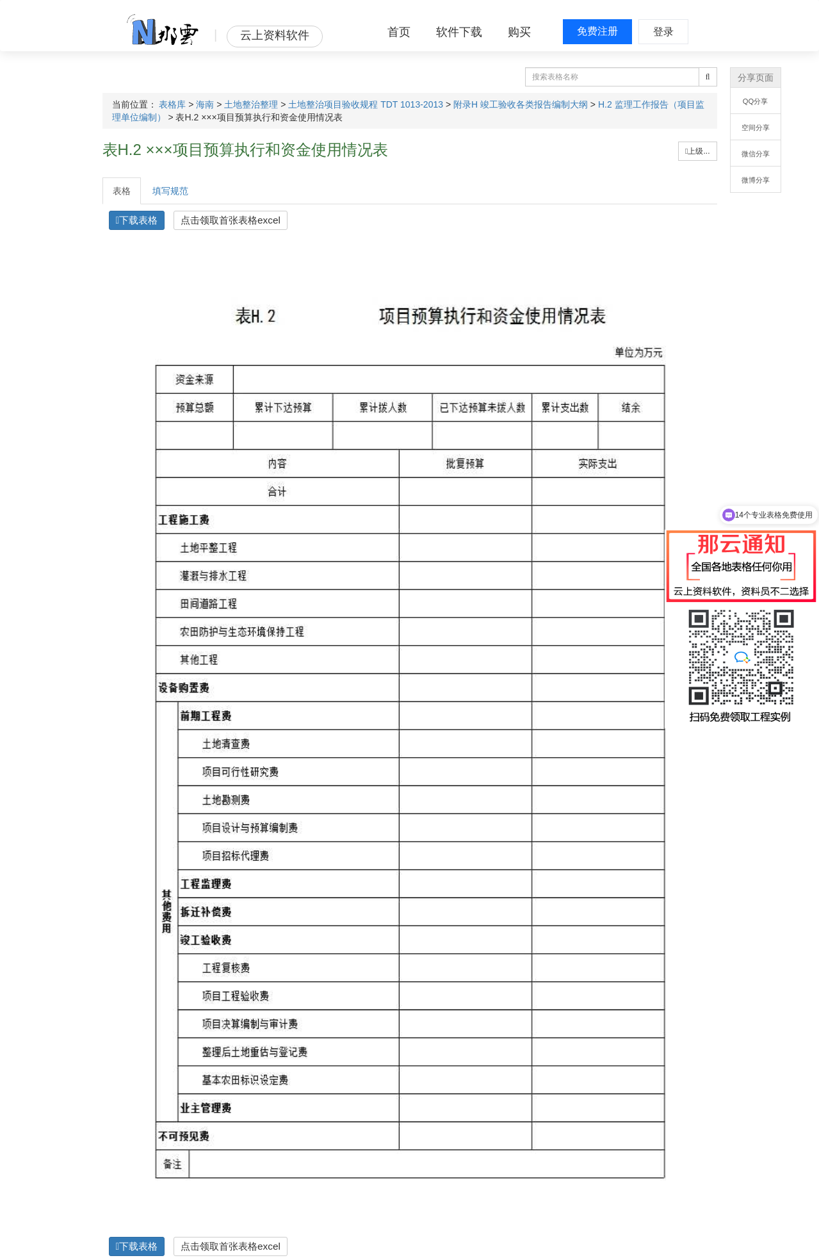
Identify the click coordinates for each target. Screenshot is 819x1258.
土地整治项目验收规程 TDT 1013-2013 (365, 104)
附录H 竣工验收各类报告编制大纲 (520, 104)
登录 (663, 31)
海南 (205, 104)
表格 (122, 191)
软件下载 (459, 32)
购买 (519, 32)
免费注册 (597, 31)
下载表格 (137, 220)
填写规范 (170, 191)
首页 (398, 32)
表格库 (172, 104)
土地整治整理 (251, 104)
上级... (697, 151)
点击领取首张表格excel (230, 220)
